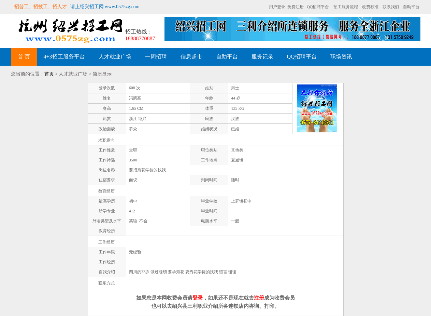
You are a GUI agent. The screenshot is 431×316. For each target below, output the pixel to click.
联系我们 (391, 6)
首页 (49, 74)
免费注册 (295, 6)
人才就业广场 (115, 57)
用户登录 (277, 6)
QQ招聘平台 (318, 6)
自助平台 (411, 6)
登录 (197, 298)
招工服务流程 (345, 6)
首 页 (24, 57)
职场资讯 (341, 57)
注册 (259, 298)
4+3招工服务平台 (64, 57)
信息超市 (191, 57)
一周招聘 (156, 57)
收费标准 (370, 6)
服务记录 (262, 57)
